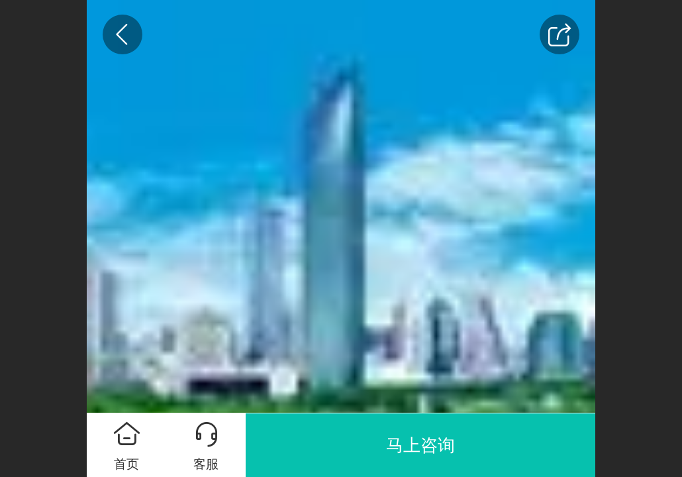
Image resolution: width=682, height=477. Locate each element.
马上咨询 (420, 445)
